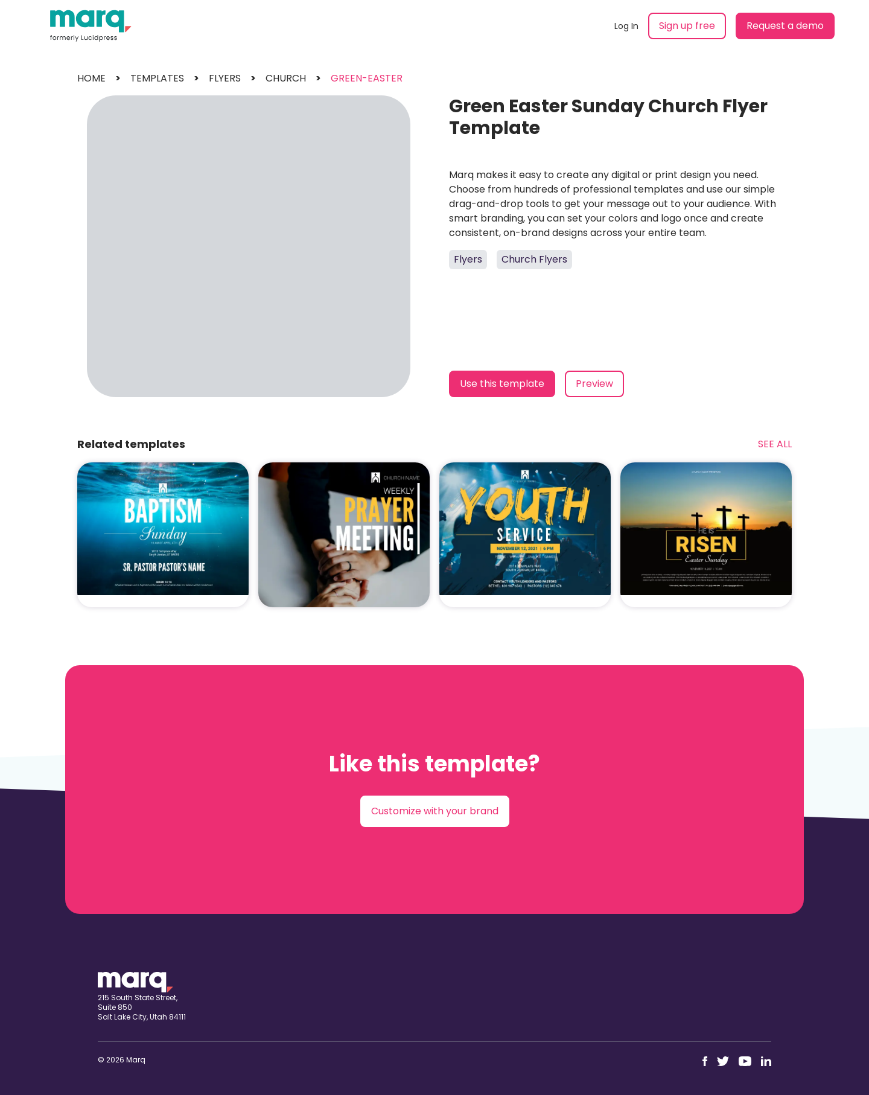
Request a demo (785, 26)
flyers (225, 78)
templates (157, 78)
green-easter (367, 78)
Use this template (502, 384)
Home (91, 78)
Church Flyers (534, 259)
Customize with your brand (434, 811)
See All (775, 444)
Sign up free (687, 26)
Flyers (468, 259)
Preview (594, 384)
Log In (626, 26)
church (286, 78)
